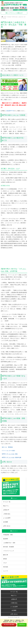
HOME (4, 16)
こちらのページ (10, 110)
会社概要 (5, 522)
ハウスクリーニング (8, 550)
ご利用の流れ (6, 514)
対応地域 (9, 16)
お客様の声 (6, 509)
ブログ (5, 562)
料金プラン (6, 505)
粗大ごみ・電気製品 (7, 447)
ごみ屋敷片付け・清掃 (9, 542)
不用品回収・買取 (8, 534)
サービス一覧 (6, 501)
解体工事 (5, 554)
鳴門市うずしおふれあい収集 (10, 454)
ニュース (5, 571)
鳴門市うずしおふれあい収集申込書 (11, 457)
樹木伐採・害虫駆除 (8, 546)
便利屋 (5, 558)
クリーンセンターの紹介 (8, 450)
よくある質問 (6, 518)
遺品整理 (5, 538)
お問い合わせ (6, 526)
